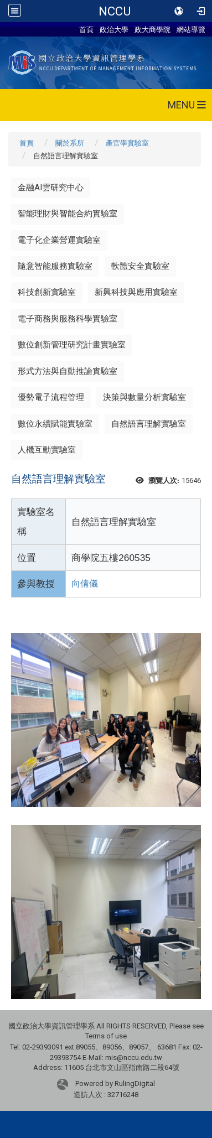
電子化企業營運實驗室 (59, 240)
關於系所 (69, 143)
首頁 (86, 29)
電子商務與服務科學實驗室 (67, 319)
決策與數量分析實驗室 (144, 397)
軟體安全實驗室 (140, 266)
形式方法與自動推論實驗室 (67, 371)
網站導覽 (191, 29)
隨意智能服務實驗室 (55, 266)
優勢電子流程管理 (51, 397)
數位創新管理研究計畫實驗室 (72, 345)
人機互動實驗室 (47, 450)
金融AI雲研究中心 (51, 188)
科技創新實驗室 (47, 292)
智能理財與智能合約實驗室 (67, 214)
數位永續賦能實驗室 (55, 424)
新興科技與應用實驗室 (136, 292)
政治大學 (114, 29)
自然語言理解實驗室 (148, 424)
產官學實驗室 (127, 143)
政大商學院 (152, 29)
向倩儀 (84, 583)
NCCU (115, 11)
